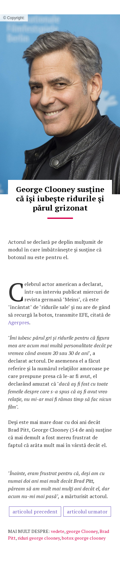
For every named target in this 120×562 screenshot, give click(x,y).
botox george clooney (84, 538)
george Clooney (82, 531)
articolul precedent (35, 511)
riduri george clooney (39, 538)
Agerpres (18, 322)
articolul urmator (87, 511)
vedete (57, 531)
